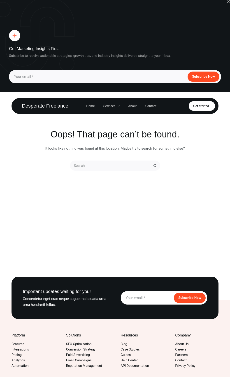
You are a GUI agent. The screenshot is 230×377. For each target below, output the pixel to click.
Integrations (20, 349)
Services (112, 106)
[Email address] (98, 77)
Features (18, 344)
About (132, 106)
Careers (180, 349)
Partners (181, 355)
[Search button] (155, 166)
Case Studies (130, 349)
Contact (150, 106)
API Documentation (135, 366)
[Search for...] (110, 166)
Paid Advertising (78, 355)
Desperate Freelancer (46, 106)
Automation (20, 366)
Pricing (17, 355)
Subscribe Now (203, 76)
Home (90, 106)
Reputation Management (84, 366)
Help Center (129, 360)
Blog (124, 344)
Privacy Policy (185, 366)
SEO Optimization (79, 344)
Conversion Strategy (80, 349)
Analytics (18, 360)
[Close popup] (228, 1)
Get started (201, 106)
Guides (126, 355)
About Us (181, 344)
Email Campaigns (79, 360)
